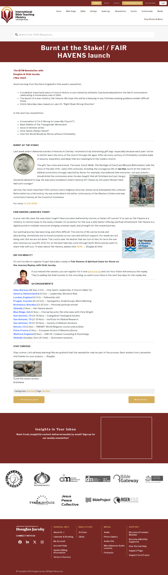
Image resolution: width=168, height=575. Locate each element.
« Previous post (28, 400)
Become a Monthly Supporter (138, 540)
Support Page (136, 550)
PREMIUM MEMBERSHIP (132, 3)
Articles (31, 391)
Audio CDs (109, 541)
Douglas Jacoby (38, 571)
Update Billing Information (60, 551)
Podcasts (109, 552)
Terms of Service (62, 557)
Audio (107, 532)
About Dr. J (58, 532)
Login (163, 3)
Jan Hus (46, 391)
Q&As (82, 537)
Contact (117, 3)
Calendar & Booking (63, 537)
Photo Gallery (111, 537)
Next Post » (142, 400)
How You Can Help (137, 546)
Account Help (150, 3)
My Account (59, 541)
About (106, 3)
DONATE (96, 3)
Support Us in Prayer (139, 555)
